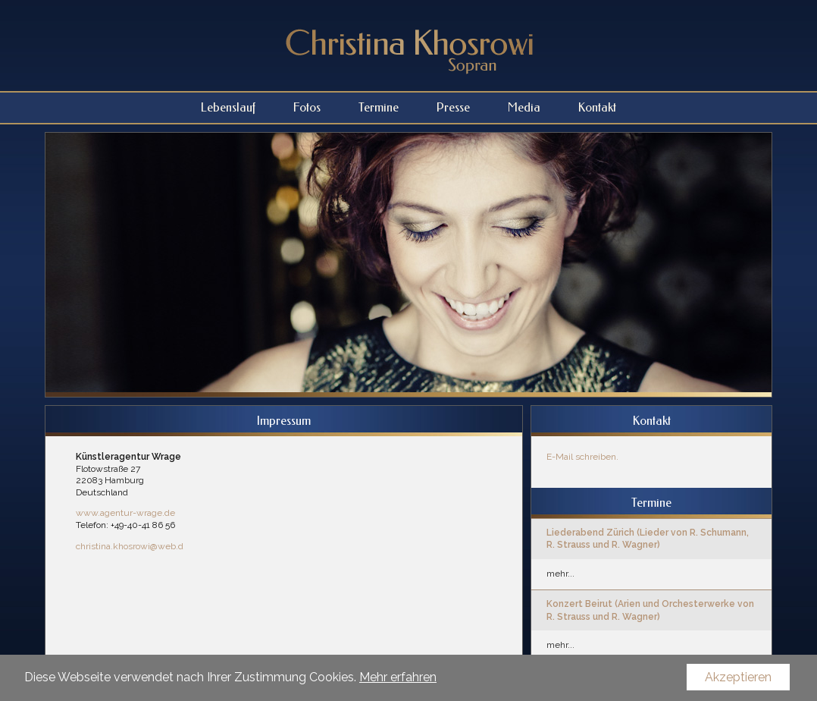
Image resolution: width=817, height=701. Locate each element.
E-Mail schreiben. (582, 456)
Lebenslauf (228, 107)
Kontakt (597, 107)
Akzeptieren (738, 677)
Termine (378, 107)
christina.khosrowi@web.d (129, 546)
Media (524, 107)
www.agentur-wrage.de (125, 513)
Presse (453, 107)
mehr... (560, 573)
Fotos (307, 107)
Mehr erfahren (398, 677)
